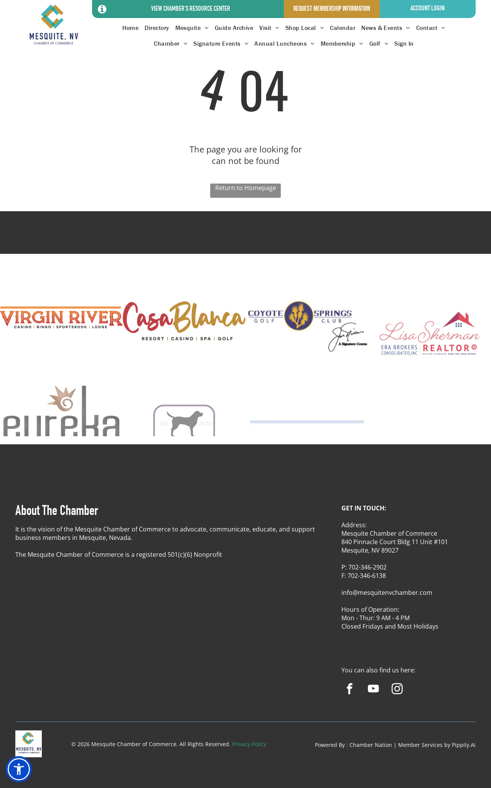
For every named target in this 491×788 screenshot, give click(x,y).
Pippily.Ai (464, 744)
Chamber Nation (370, 744)
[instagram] (397, 690)
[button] (19, 769)
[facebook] (349, 690)
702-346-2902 (367, 567)
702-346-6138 (367, 575)
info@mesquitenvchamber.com (386, 592)
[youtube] (373, 690)
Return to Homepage (245, 188)
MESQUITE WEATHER (245, 239)
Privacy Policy (249, 744)
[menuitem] (130, 28)
